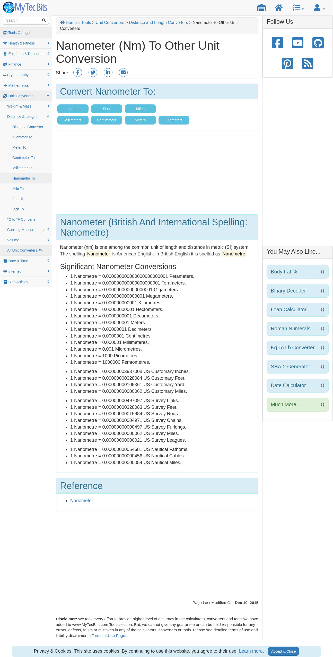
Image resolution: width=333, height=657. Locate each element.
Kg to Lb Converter (298, 348)
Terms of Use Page (108, 635)
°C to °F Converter (22, 219)
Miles (140, 109)
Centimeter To (23, 158)
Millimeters (73, 120)
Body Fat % (298, 272)
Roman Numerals (298, 329)
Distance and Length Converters (158, 22)
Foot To (18, 199)
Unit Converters (26, 96)
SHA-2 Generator (298, 367)
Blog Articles (26, 282)
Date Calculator (298, 385)
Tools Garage (16, 33)
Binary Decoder (298, 291)
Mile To (18, 189)
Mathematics (26, 85)
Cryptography (26, 74)
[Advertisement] (157, 174)
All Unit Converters (25, 250)
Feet (106, 109)
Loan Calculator (298, 310)
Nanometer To (23, 178)
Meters (140, 120)
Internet (26, 271)
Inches (73, 109)
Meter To (19, 147)
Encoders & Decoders (26, 53)
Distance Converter (27, 127)
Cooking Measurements (28, 229)
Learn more (251, 651)
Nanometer (81, 500)
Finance (26, 64)
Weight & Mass (28, 106)
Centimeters (106, 120)
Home (68, 22)
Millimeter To (22, 168)
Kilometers (173, 120)
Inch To (18, 209)
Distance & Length (28, 116)
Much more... (298, 404)
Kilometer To (22, 137)
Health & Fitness (26, 43)
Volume (28, 240)
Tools (86, 22)
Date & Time (26, 260)
